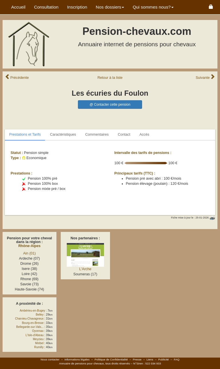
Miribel (39, 343)
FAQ (177, 359)
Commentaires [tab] (97, 135)
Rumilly (39, 347)
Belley (40, 314)
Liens (149, 359)
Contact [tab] (124, 135)
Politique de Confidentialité (111, 359)
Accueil (18, 7)
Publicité (163, 359)
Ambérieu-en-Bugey (32, 310)
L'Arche (85, 269)
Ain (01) (29, 253)
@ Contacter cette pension (110, 105)
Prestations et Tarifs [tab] (25, 135)
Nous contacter (50, 359)
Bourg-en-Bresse (33, 322)
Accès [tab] (144, 135)
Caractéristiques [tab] (63, 135)
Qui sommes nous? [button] (153, 7)
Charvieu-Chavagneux (29, 318)
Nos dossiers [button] (110, 7)
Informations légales (77, 359)
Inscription (77, 7)
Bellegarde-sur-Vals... (30, 326)
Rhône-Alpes (29, 246)
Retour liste (110, 78)
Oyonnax (38, 330)
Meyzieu (38, 339)
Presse (137, 359)
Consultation (46, 7)
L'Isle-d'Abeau (34, 335)
